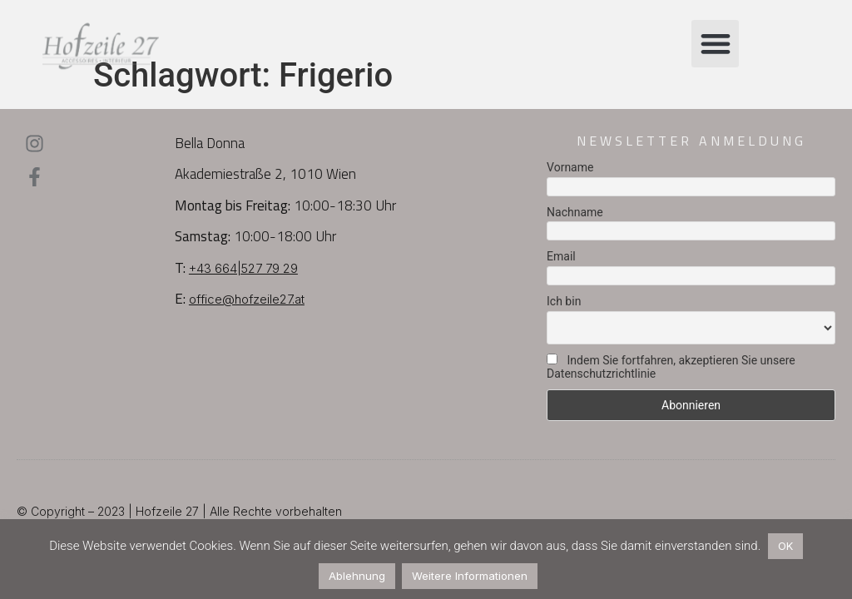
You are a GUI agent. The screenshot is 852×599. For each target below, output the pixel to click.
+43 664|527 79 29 (243, 268)
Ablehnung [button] (357, 575)
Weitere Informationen (470, 575)
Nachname (575, 212)
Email (561, 256)
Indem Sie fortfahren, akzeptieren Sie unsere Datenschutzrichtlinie (671, 367)
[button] (715, 43)
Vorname (570, 167)
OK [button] (785, 545)
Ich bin (564, 301)
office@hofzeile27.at (247, 299)
